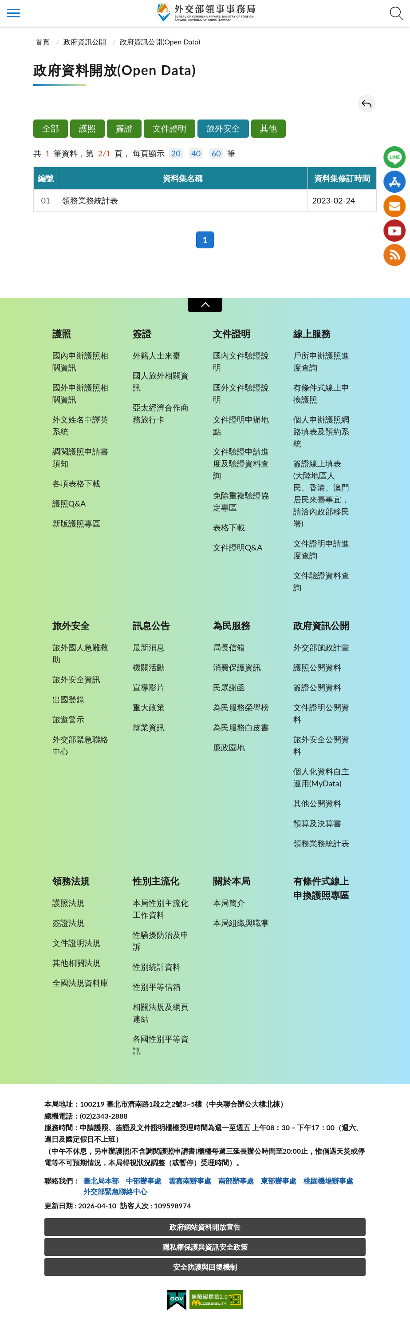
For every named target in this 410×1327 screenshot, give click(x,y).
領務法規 (71, 881)
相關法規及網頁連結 (161, 1013)
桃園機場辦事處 (328, 1180)
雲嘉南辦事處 (190, 1180)
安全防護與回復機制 (205, 1267)
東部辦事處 (278, 1180)
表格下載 (229, 527)
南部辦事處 (236, 1180)
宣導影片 (149, 687)
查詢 (396, 13)
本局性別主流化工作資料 (161, 909)
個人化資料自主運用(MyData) (321, 777)
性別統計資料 (157, 967)
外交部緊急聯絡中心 (80, 745)
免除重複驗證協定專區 (241, 501)
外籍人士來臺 (157, 355)
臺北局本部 (101, 1180)
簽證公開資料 (317, 687)
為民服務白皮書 (241, 727)
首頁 (42, 41)
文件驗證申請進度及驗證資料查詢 (241, 463)
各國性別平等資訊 (161, 1045)
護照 (87, 128)
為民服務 (231, 625)
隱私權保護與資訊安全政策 (205, 1247)
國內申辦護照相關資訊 (80, 361)
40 (196, 153)
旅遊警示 (68, 719)
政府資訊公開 (84, 41)
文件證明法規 (76, 943)
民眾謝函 (229, 687)
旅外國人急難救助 (80, 653)
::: (5, 7)
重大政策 (149, 707)
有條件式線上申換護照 (321, 393)
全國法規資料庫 (80, 983)
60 (216, 153)
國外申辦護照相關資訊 (80, 393)
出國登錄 (68, 699)
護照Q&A (69, 503)
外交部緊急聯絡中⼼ (115, 1191)
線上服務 (312, 333)
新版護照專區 (76, 523)
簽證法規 (68, 923)
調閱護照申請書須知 (80, 457)
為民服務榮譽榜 (241, 707)
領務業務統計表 (90, 200)
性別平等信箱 (157, 987)
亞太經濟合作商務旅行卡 (161, 413)
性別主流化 (156, 881)
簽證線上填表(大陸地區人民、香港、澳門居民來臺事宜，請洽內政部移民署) (321, 493)
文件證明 (169, 128)
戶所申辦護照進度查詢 (321, 361)
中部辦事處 (144, 1180)
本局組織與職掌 (241, 923)
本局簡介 (229, 903)
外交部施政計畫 (321, 647)
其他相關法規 (76, 963)
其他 (268, 128)
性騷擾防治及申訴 (161, 941)
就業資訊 (149, 727)
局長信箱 (229, 647)
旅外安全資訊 (76, 679)
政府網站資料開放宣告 (205, 1227)
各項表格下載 (76, 483)
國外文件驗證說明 (241, 393)
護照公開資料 (317, 667)
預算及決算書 (317, 823)
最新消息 (149, 647)
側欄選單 (13, 13)
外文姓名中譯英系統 (80, 425)
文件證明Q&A (238, 547)
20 (176, 153)
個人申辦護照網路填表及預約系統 (321, 431)
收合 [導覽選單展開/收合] (205, 305)
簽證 (124, 128)
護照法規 (68, 903)
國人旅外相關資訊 (161, 381)
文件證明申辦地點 (241, 425)
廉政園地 (229, 747)
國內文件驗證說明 (241, 361)
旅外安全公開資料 (321, 745)
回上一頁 (366, 103)
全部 (50, 128)
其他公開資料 (317, 803)
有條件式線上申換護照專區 (321, 888)
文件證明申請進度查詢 (321, 549)
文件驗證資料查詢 (321, 581)
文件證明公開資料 (321, 713)
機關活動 (149, 667)
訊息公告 (151, 625)
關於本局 (231, 881)
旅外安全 (223, 128)
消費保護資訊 (237, 667)
